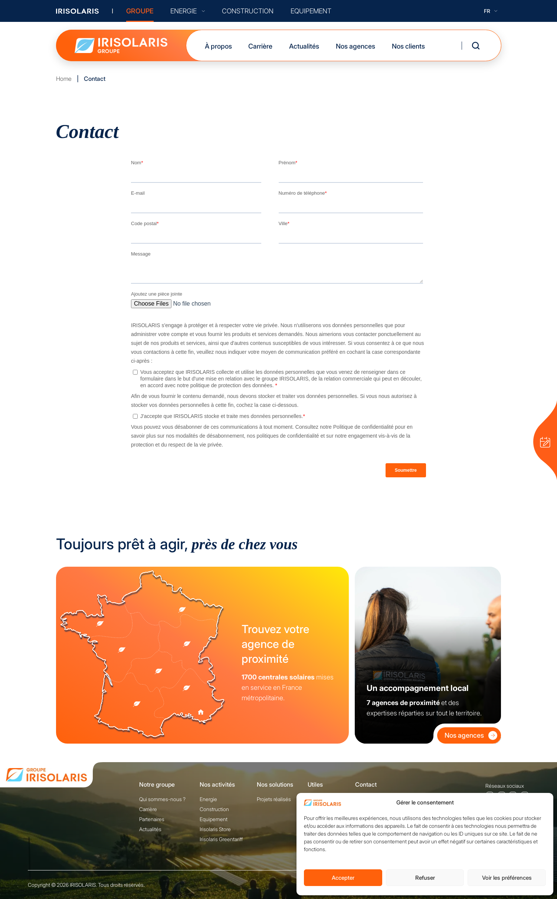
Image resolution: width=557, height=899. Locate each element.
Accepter (343, 877)
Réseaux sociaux (504, 786)
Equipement (213, 819)
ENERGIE (187, 11)
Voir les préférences (507, 877)
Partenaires (151, 819)
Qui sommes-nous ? (162, 799)
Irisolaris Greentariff (221, 839)
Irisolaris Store (215, 829)
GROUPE (140, 11)
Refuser (425, 877)
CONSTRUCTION (247, 11)
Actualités (304, 46)
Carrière (260, 46)
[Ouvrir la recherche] (475, 45)
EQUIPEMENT (311, 11)
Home (64, 78)
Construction (214, 809)
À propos (218, 46)
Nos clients (408, 46)
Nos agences (355, 46)
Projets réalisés (274, 799)
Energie (208, 799)
